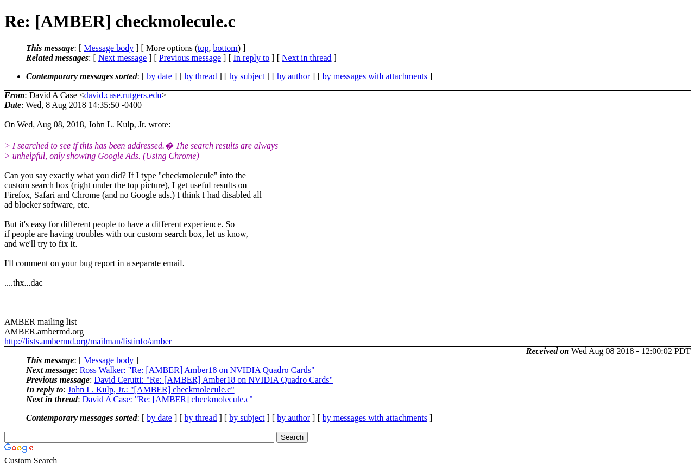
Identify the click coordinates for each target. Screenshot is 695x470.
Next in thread (307, 57)
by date (159, 76)
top (203, 48)
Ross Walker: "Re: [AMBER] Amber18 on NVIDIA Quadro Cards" (197, 370)
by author (293, 76)
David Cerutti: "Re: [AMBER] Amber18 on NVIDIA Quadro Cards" (213, 379)
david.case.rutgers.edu (123, 95)
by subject (246, 76)
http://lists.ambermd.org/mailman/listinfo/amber (88, 341)
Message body (109, 48)
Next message (122, 57)
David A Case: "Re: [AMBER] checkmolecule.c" (168, 399)
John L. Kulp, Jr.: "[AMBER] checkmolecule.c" (151, 389)
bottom (225, 48)
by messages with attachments (375, 76)
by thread (201, 76)
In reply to (251, 57)
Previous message (190, 57)
